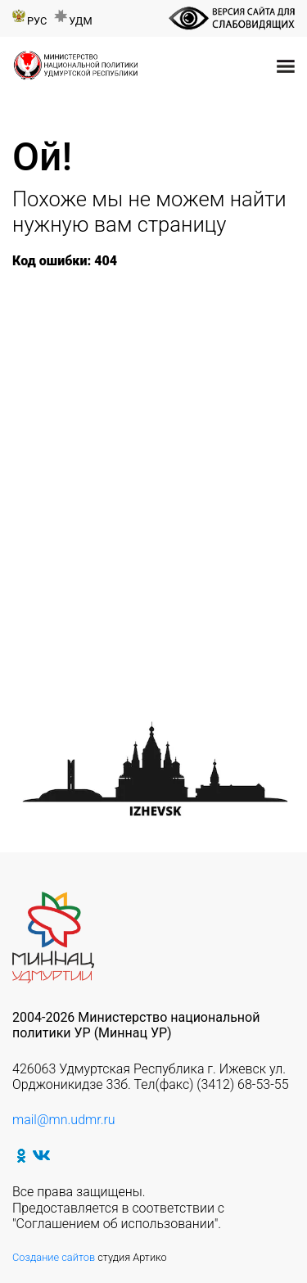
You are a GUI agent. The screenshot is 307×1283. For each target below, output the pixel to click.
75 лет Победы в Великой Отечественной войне (107, 299)
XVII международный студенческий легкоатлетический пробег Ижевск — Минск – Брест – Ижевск (151, 409)
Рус (37, 21)
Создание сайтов (53, 1257)
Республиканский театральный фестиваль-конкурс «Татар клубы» (149, 488)
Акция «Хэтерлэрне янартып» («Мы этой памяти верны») (149, 519)
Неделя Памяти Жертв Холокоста (145, 324)
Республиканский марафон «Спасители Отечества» (126, 456)
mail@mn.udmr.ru (63, 1119)
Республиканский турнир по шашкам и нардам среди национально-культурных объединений (131, 614)
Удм (80, 21)
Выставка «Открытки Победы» (124, 654)
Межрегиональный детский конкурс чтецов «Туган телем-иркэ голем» (151, 558)
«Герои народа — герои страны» (139, 339)
